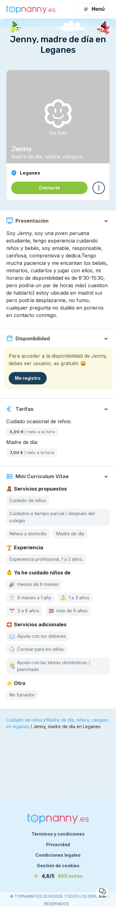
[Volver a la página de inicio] (31, 9)
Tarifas (19, 409)
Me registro (28, 378)
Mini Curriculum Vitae (37, 476)
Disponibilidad (28, 338)
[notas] (58, 876)
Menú (94, 9)
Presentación (27, 220)
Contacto (49, 187)
